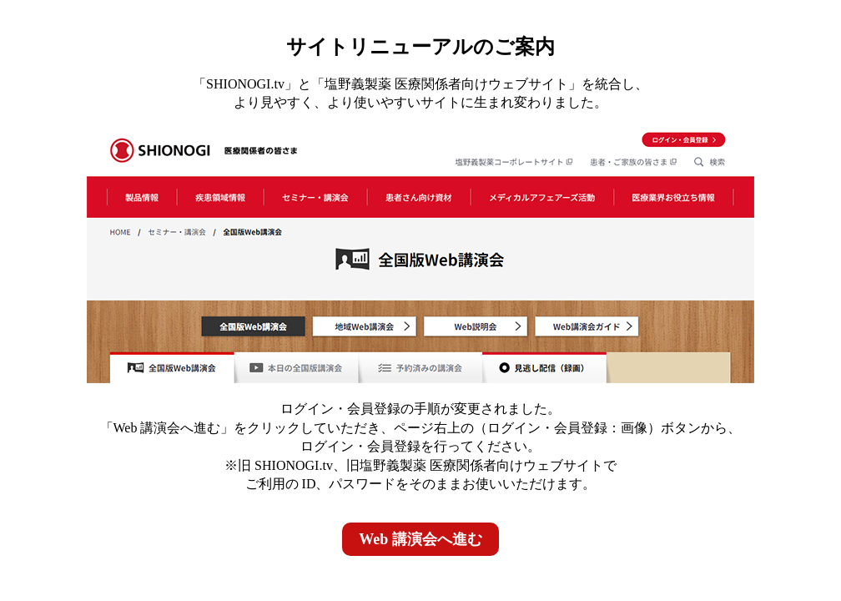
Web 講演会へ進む (420, 539)
